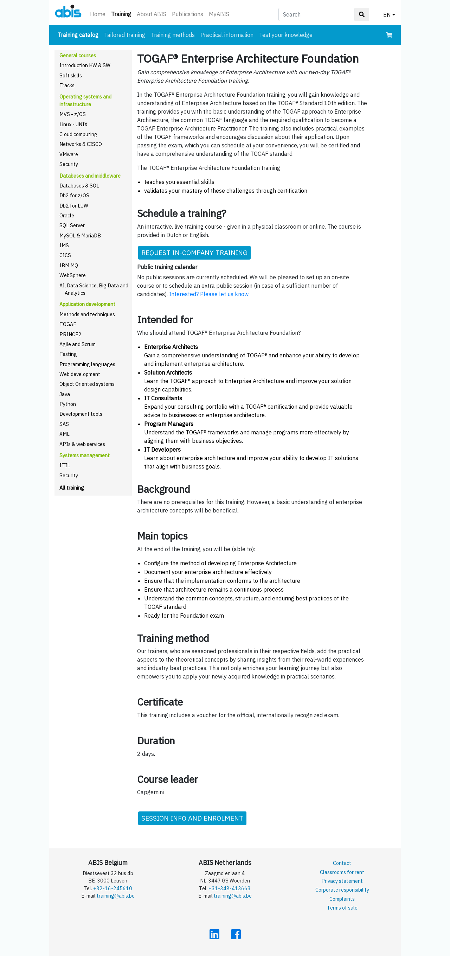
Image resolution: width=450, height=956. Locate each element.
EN (387, 14)
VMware (68, 154)
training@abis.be (116, 895)
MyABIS (219, 14)
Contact (342, 863)
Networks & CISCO (80, 144)
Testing (68, 354)
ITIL (64, 465)
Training (122, 13)
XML (64, 434)
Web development (79, 374)
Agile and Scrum (77, 344)
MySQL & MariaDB (80, 235)
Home (97, 14)
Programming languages (87, 364)
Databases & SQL (79, 185)
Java (64, 394)
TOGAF (67, 324)
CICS (65, 255)
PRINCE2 (70, 334)
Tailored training (124, 34)
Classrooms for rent (342, 872)
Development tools (80, 413)
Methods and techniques (87, 314)
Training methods (173, 34)
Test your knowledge (286, 34)
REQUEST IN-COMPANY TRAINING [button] (194, 252)
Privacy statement (342, 881)
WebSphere (72, 275)
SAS (64, 424)
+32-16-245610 (112, 888)
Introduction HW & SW (84, 65)
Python (67, 404)
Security (68, 164)
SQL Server (72, 225)
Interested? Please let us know (209, 294)
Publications (187, 14)
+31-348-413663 (229, 888)
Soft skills (70, 75)
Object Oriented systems (87, 384)
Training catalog (79, 34)
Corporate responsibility (342, 889)
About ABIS (151, 14)
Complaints (342, 899)
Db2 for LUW (73, 205)
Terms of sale (342, 907)
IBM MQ (68, 265)
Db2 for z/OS (74, 195)
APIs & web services (82, 444)
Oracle (66, 215)
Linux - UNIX (73, 124)
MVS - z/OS (72, 114)
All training (71, 487)
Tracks (67, 85)
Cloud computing (78, 134)
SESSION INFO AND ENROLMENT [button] (192, 818)
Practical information (226, 34)
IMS (64, 245)
